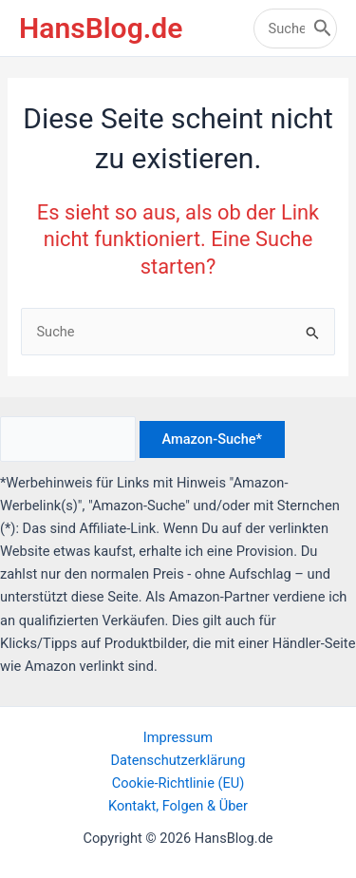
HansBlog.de (100, 28)
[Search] (322, 29)
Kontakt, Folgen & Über (178, 805)
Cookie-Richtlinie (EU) (178, 783)
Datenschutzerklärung (178, 760)
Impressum (178, 737)
